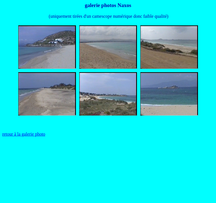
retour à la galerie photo (23, 134)
